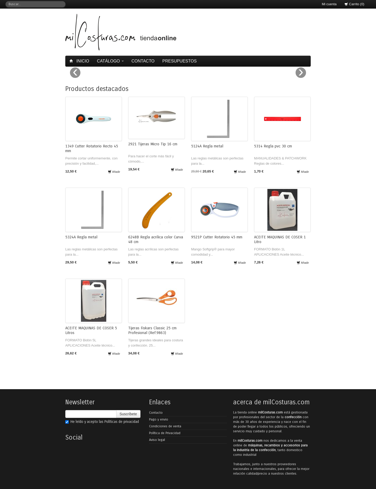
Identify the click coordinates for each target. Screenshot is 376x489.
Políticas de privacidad (121, 421)
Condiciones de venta (165, 426)
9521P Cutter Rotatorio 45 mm (216, 237)
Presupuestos (179, 61)
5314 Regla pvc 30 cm (273, 146)
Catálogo (110, 61)
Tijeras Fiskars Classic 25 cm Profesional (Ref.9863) (152, 330)
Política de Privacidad (164, 433)
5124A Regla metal (207, 146)
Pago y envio (158, 419)
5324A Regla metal (81, 237)
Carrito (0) (354, 4)
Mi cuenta (329, 4)
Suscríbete (128, 414)
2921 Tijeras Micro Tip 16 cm (152, 144)
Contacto (143, 61)
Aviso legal (157, 440)
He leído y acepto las (102, 421)
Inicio (80, 61)
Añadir (114, 172)
